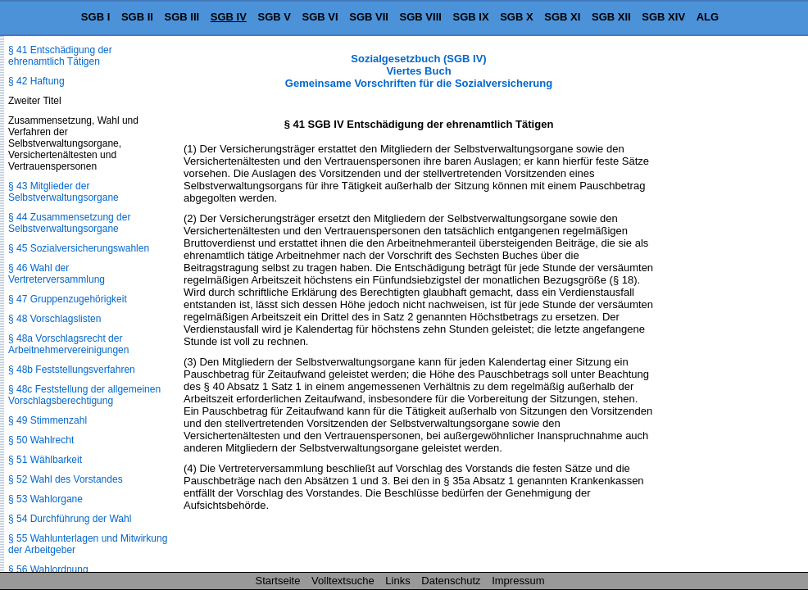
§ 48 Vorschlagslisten (54, 318)
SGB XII (611, 17)
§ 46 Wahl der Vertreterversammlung (56, 273)
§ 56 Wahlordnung (48, 569)
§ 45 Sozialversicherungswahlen (78, 248)
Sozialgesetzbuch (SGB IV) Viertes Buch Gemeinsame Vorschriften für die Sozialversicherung (418, 70)
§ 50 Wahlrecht (41, 440)
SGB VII (368, 17)
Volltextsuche (342, 580)
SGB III (182, 17)
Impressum (518, 580)
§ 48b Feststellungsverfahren (71, 369)
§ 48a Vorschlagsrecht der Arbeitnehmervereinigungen (68, 344)
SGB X (516, 17)
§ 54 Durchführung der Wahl (69, 518)
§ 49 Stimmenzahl (47, 420)
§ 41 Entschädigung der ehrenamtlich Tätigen (60, 55)
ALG (708, 17)
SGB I (95, 17)
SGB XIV (663, 17)
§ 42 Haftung (36, 81)
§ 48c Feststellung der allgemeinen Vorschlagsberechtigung (84, 395)
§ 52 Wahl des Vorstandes (65, 479)
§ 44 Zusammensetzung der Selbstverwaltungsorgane (69, 222)
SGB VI (320, 17)
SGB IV (229, 17)
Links (397, 580)
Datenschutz (450, 580)
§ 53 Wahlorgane (45, 499)
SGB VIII (421, 17)
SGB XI (562, 17)
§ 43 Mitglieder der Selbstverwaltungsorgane (63, 191)
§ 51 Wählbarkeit (45, 459)
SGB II (137, 17)
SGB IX (471, 17)
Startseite (278, 580)
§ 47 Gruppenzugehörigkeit (67, 299)
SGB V (273, 17)
